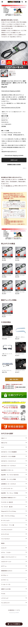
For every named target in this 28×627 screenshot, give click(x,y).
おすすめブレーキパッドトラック (8, 461)
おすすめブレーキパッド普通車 (8, 456)
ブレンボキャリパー (5, 602)
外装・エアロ (4, 442)
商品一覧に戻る (14, 379)
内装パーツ (4, 438)
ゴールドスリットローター (7, 488)
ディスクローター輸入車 (7, 502)
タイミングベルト (5, 534)
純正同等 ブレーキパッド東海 (8, 479)
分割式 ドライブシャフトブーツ (8, 557)
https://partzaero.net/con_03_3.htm (10, 107)
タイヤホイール (4, 580)
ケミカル (3, 593)
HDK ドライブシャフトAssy (8, 516)
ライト (2, 447)
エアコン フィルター (6, 552)
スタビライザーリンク (6, 561)
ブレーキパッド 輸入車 (6, 506)
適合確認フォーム (10, 185)
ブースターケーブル (5, 584)
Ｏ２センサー (4, 548)
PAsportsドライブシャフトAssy (8, 511)
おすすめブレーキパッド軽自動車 (9, 452)
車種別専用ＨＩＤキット (6, 570)
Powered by (14, 612)
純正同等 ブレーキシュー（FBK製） (9, 493)
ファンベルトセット (5, 538)
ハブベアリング (4, 598)
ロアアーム (3, 566)
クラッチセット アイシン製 (7, 525)
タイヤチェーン (4, 575)
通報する (25, 168)
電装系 (2, 543)
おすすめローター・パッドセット (8, 465)
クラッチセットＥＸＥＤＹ (6, 529)
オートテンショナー (5, 520)
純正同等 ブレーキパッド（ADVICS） (10, 474)
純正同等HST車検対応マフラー (8, 497)
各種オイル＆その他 (5, 589)
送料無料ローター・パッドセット (8, 484)
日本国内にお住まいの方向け (14, 164)
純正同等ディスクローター (7, 470)
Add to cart (14, 160)
